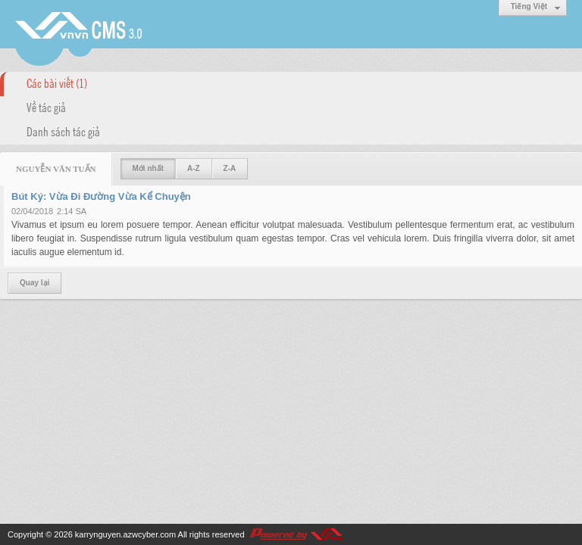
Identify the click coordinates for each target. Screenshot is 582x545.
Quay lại (34, 283)
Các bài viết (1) (57, 82)
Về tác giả (46, 106)
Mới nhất (148, 168)
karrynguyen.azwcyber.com (125, 534)
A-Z (193, 168)
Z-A (230, 168)
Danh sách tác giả (63, 131)
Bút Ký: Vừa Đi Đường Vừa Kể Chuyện (101, 196)
